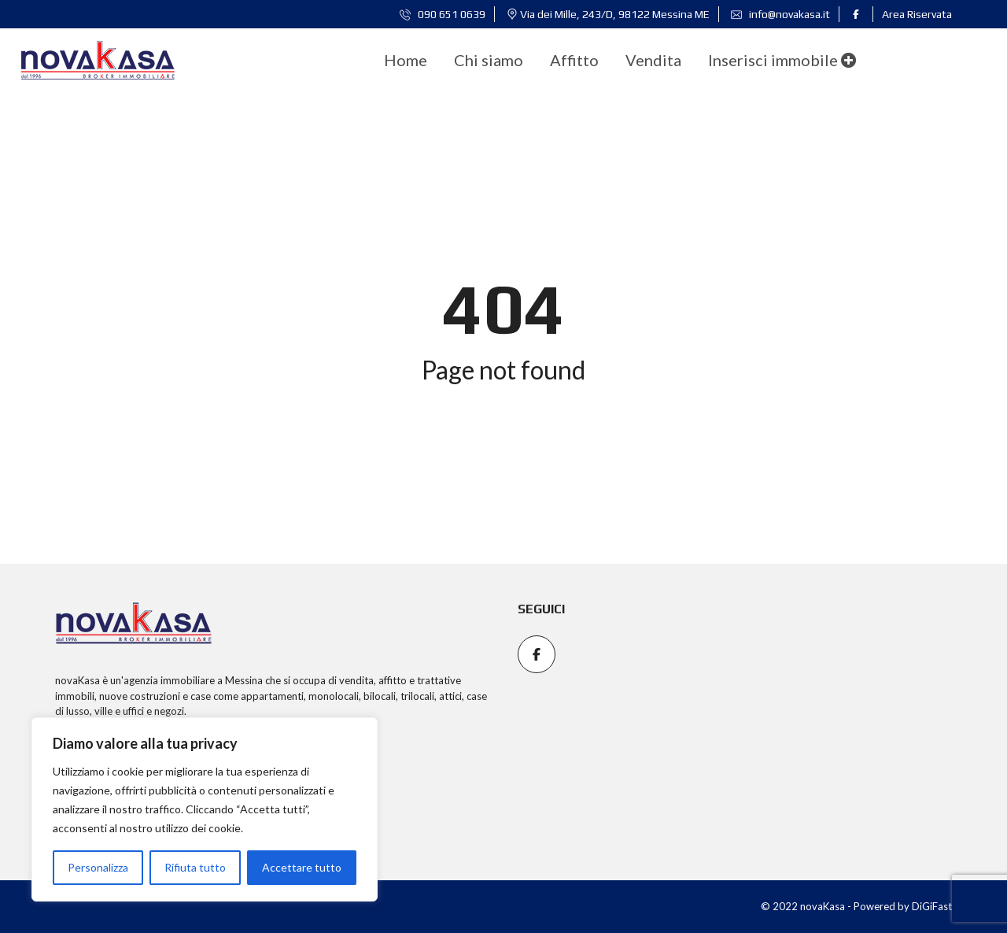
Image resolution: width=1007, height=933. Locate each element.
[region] (204, 809)
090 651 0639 (442, 14)
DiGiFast (932, 906)
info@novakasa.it (780, 14)
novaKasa (77, 680)
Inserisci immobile (782, 59)
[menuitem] (406, 59)
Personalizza (98, 867)
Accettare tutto (301, 867)
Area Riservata (917, 14)
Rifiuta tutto (195, 867)
